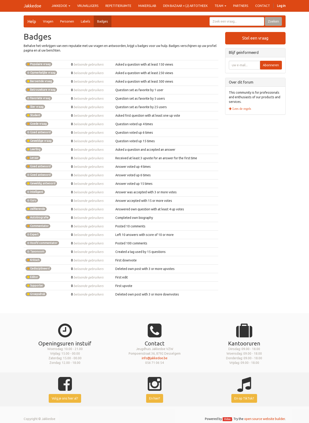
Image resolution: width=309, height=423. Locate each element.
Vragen (48, 21)
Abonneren (271, 65)
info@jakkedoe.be (154, 358)
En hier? (154, 398)
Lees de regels (241, 108)
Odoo (227, 419)
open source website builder (264, 419)
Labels (85, 21)
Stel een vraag (255, 38)
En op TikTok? (244, 398)
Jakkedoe (32, 5)
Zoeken (273, 21)
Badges (102, 21)
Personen (67, 21)
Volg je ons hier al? (65, 398)
